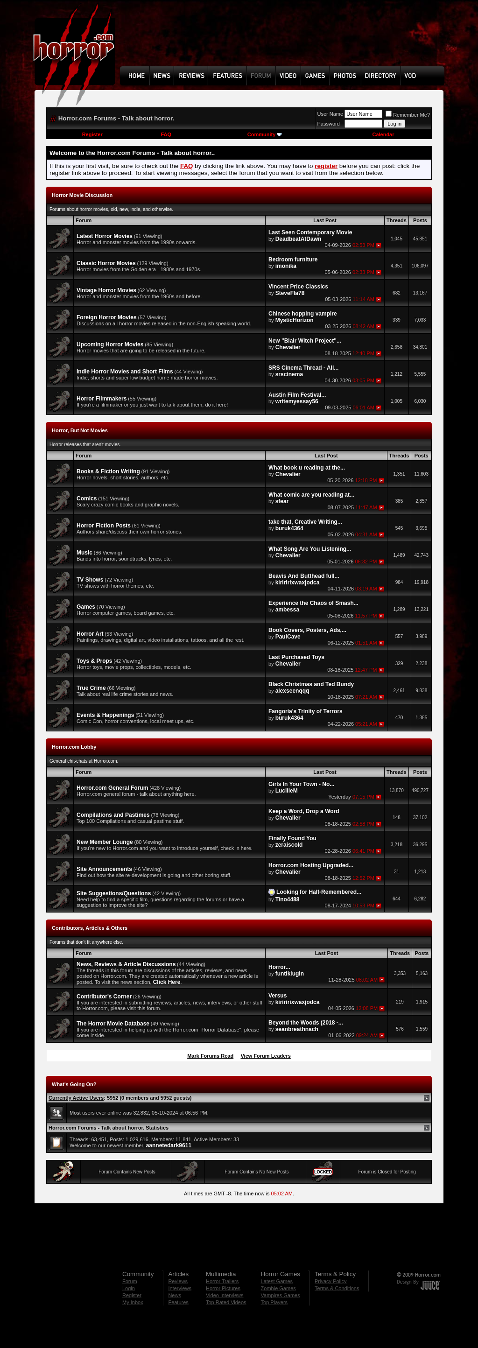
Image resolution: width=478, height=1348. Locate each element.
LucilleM (286, 790)
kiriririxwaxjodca (297, 582)
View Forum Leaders (265, 1056)
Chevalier (288, 347)
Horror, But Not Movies (80, 430)
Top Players (274, 1302)
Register (92, 134)
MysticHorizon (294, 320)
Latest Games (277, 1281)
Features (178, 1302)
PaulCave (288, 636)
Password (328, 123)
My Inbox (132, 1302)
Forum (129, 1281)
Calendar (383, 134)
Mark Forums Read (210, 1056)
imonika (285, 266)
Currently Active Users (76, 1098)
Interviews (179, 1288)
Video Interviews (225, 1295)
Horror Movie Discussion (82, 195)
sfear (282, 501)
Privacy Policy (330, 1281)
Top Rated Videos (226, 1302)
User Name (330, 114)
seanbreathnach (296, 1029)
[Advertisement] (285, 40)
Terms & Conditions (337, 1288)
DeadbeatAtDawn (298, 239)
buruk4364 (289, 528)
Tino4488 (287, 899)
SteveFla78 (290, 293)
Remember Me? (408, 115)
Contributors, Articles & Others (89, 928)
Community (264, 134)
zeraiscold (289, 845)
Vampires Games (280, 1295)
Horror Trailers (222, 1281)
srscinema (289, 374)
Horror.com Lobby (74, 747)
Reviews (178, 1281)
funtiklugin (289, 973)
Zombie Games (278, 1288)
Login (128, 1288)
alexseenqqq (292, 691)
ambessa (287, 609)
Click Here (167, 982)
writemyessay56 (296, 401)
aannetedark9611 (168, 1145)
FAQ (166, 134)
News (174, 1295)
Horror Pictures (223, 1288)
